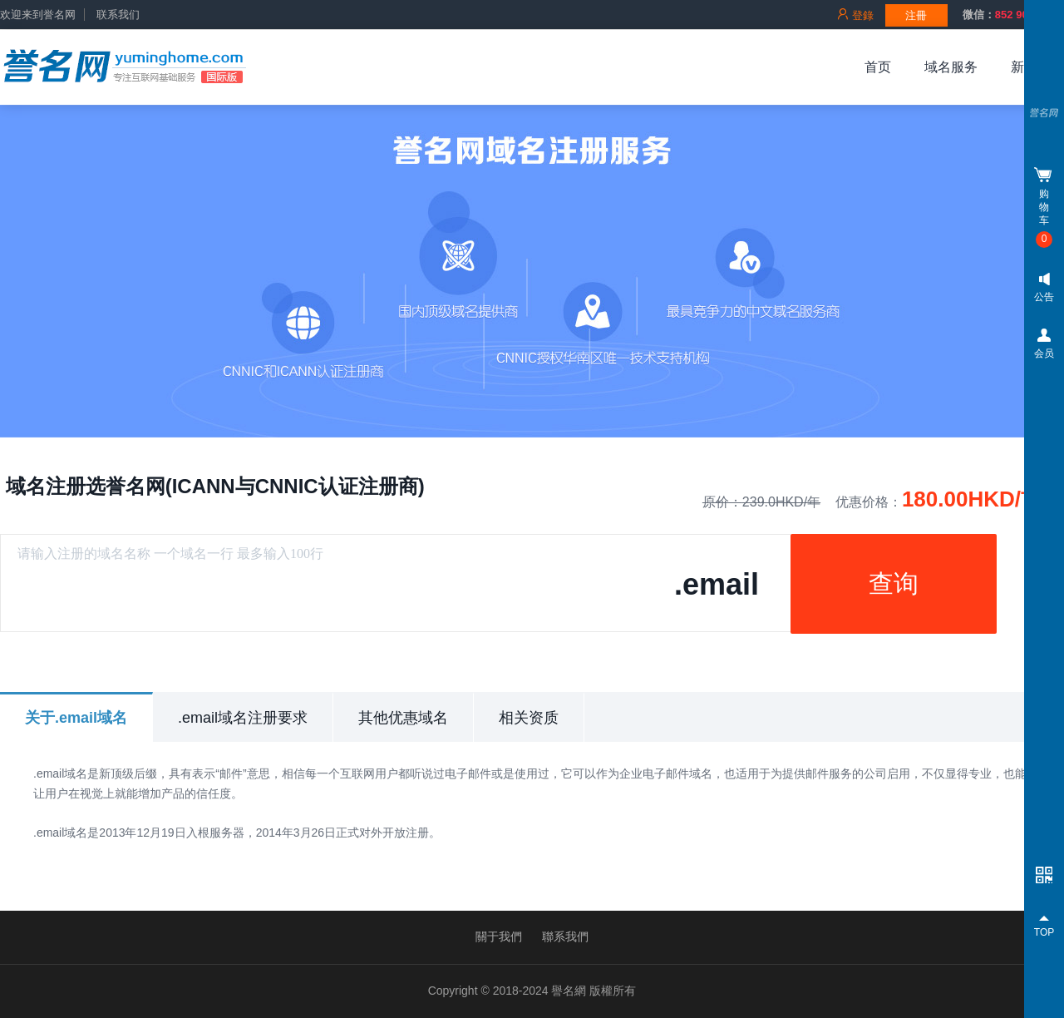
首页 (877, 67)
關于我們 (498, 936)
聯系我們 (565, 936)
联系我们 (118, 15)
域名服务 (951, 67)
